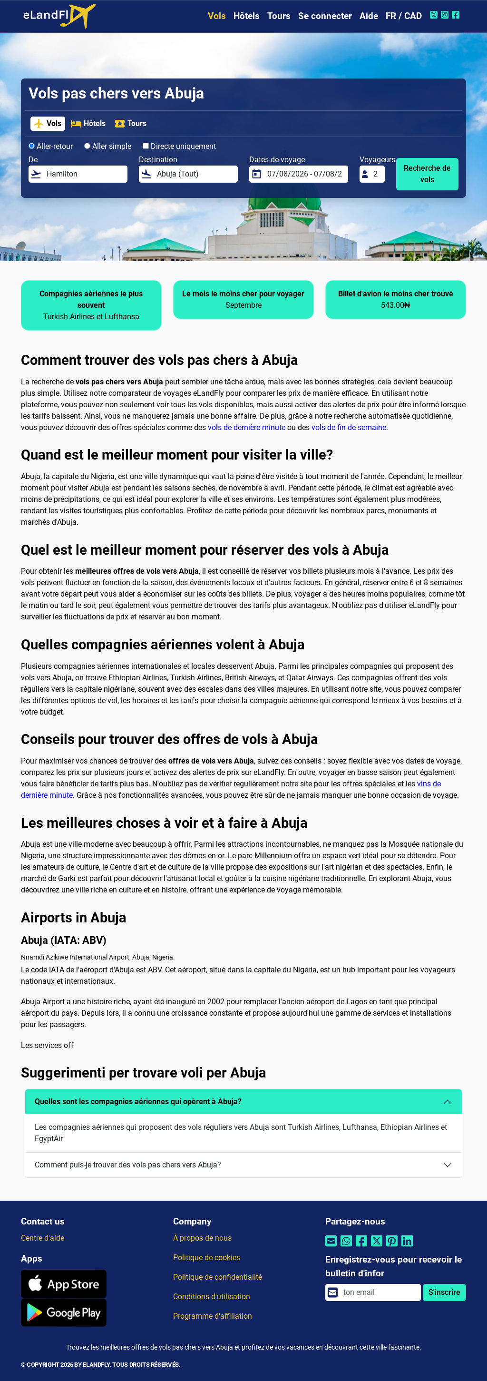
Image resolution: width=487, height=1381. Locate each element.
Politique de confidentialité (217, 1277)
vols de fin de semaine (349, 427)
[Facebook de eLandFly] (456, 14)
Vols (217, 15)
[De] (84, 174)
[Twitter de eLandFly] (434, 14)
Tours (279, 15)
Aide (369, 15)
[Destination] (194, 174)
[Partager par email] (331, 1247)
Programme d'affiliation (212, 1316)
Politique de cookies (206, 1257)
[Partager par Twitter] (376, 1247)
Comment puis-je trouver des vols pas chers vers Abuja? (128, 1164)
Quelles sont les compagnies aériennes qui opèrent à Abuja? (138, 1101)
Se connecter (325, 15)
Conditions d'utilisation (211, 1296)
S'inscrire (444, 1292)
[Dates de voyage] (305, 174)
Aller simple (107, 146)
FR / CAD (404, 15)
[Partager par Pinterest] (392, 1247)
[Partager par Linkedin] (407, 1247)
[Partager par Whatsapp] (346, 1247)
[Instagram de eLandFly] (445, 14)
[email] (379, 1292)
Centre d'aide (42, 1238)
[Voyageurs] (376, 174)
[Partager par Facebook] (361, 1247)
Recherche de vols (427, 174)
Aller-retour (51, 146)
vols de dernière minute (246, 427)
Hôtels (247, 15)
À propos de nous (202, 1238)
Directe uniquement (179, 146)
